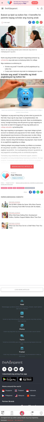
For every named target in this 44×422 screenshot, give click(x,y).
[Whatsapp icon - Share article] (37, 22)
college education (6, 127)
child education (20, 187)
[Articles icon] (12, 413)
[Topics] (22, 339)
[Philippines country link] (7, 396)
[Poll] (22, 316)
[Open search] (38, 8)
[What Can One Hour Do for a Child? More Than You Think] (22, 225)
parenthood (4, 187)
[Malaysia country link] (19, 396)
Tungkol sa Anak (10, 183)
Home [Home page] (2, 183)
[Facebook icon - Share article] (29, 22)
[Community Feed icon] (32, 413)
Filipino (10, 187)
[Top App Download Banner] (22, 3)
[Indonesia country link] (31, 391)
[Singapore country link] (7, 391)
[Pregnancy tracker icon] (22, 413)
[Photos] (22, 328)
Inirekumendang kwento (12, 197)
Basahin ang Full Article (22, 166)
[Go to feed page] (11, 8)
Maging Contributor (17, 178)
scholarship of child (30, 187)
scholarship (4, 60)
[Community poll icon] (41, 413)
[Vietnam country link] (31, 396)
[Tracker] (22, 351)
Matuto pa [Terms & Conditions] (10, 420)
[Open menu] (2, 8)
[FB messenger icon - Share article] (33, 22)
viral (14, 187)
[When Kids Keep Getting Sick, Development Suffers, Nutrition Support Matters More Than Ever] (22, 214)
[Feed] (22, 304)
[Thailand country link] (19, 391)
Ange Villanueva (16, 175)
